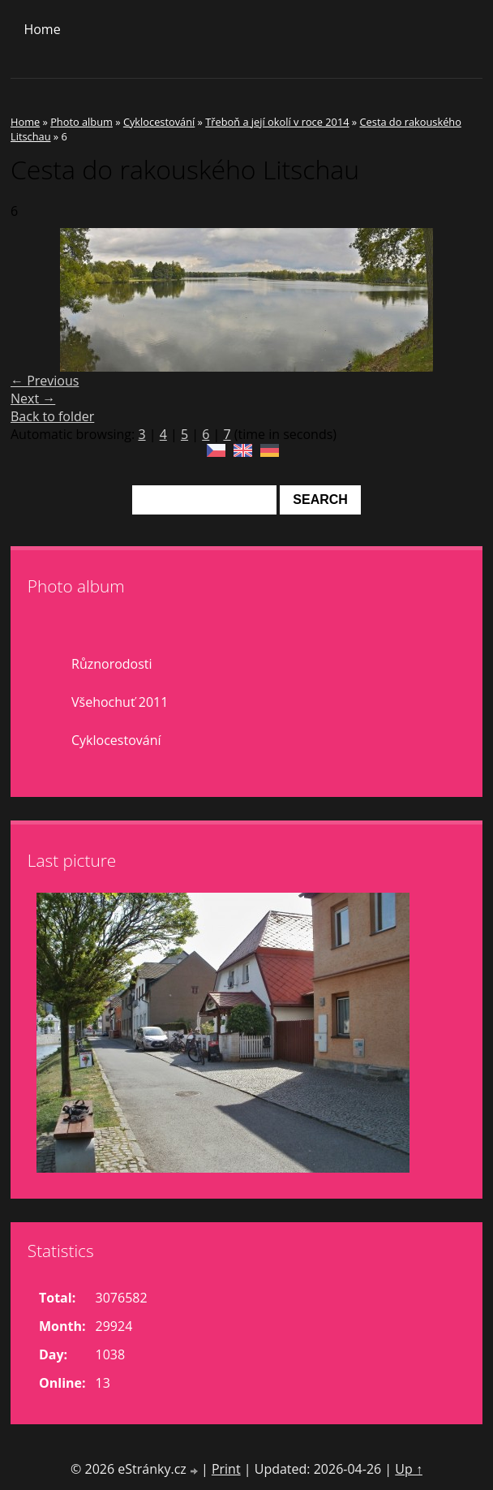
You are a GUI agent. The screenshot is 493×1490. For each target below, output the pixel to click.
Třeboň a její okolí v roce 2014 (277, 121)
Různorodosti (111, 664)
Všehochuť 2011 (119, 702)
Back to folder (52, 416)
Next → (33, 398)
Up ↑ (408, 1469)
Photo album (81, 121)
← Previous (45, 381)
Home (42, 29)
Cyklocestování (159, 121)
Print (226, 1469)
